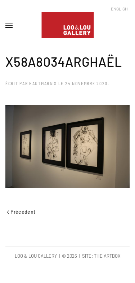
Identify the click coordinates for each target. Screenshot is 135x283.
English (119, 8)
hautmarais (43, 83)
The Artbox (107, 256)
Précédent (21, 211)
